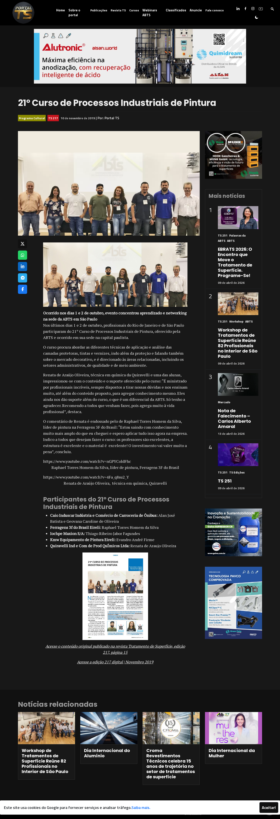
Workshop (236, 321)
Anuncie (196, 10)
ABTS (230, 240)
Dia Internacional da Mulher (232, 753)
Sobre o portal (74, 13)
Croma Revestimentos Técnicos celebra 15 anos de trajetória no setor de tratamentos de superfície (170, 763)
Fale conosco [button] (214, 10)
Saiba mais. (140, 807)
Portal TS (112, 118)
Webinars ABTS (149, 13)
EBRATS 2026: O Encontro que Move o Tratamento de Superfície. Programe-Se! (235, 262)
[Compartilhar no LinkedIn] (22, 266)
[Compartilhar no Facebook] (22, 289)
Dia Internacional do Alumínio (107, 753)
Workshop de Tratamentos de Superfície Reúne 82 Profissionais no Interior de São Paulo (237, 343)
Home (60, 10)
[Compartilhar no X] (22, 243)
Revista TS (118, 10)
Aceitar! (269, 807)
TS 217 (53, 118)
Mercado (224, 402)
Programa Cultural (32, 118)
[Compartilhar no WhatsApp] (22, 255)
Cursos (134, 10)
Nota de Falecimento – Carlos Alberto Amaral (234, 419)
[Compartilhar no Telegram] (22, 277)
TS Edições (237, 472)
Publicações (98, 10)
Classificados (176, 10)
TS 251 (223, 235)
